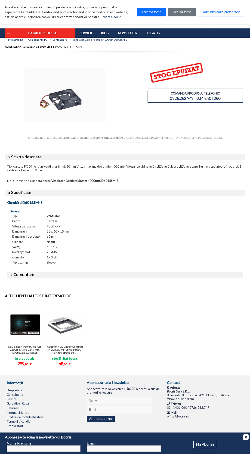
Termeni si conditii (19, 421)
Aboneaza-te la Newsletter (108, 382)
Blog (105, 33)
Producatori (15, 426)
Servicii (86, 33)
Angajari (153, 33)
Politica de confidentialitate (25, 417)
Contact (173, 382)
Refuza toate (182, 12)
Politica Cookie (111, 17)
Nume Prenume (19, 443)
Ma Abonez (205, 444)
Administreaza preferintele (222, 12)
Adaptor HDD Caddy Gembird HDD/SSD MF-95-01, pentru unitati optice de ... (65, 349)
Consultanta (15, 394)
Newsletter (127, 33)
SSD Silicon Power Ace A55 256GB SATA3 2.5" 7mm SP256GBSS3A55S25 (24, 349)
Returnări (13, 408)
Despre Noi (14, 390)
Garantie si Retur (18, 403)
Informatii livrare (18, 412)
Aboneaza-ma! (100, 419)
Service (11, 399)
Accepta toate (151, 12)
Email (91, 443)
